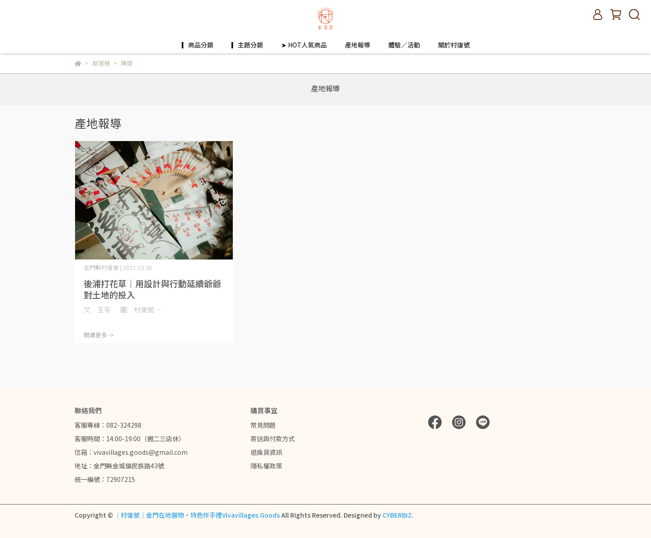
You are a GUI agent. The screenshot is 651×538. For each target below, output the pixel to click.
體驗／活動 (404, 44)
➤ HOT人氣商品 (304, 44)
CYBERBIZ (397, 514)
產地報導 (357, 44)
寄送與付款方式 (272, 438)
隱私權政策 (266, 465)
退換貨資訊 (266, 452)
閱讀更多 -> (99, 334)
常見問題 (263, 424)
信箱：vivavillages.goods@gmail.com (131, 452)
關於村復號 (454, 44)
